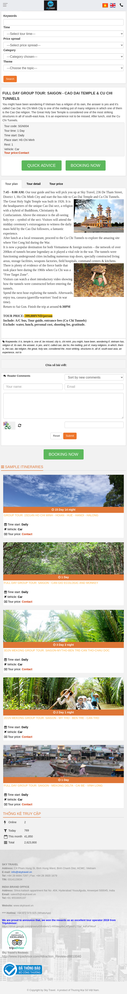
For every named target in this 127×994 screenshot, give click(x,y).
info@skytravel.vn (21, 872)
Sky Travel (49, 990)
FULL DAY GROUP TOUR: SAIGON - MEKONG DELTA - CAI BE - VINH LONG (53, 785)
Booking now (85, 165)
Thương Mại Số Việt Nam (85, 990)
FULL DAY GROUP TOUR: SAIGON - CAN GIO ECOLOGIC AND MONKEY (51, 582)
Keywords (10, 15)
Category (9, 50)
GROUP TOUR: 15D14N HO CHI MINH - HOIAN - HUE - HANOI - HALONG (51, 515)
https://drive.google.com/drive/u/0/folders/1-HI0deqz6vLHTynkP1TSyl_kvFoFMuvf (49, 926)
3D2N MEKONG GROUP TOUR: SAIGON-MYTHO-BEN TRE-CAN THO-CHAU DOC (57, 650)
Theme (7, 61)
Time (6, 27)
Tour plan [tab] (11, 183)
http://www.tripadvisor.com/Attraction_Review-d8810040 (41, 956)
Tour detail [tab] (34, 183)
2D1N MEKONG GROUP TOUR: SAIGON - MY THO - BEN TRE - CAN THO (51, 718)
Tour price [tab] (56, 183)
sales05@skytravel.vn (23, 894)
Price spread (11, 38)
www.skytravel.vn (24, 905)
